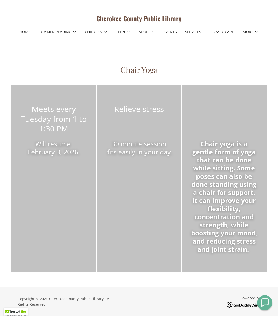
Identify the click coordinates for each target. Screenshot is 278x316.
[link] (138, 20)
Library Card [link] (221, 31)
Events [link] (170, 31)
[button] (58, 32)
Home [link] (24, 31)
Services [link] (193, 31)
